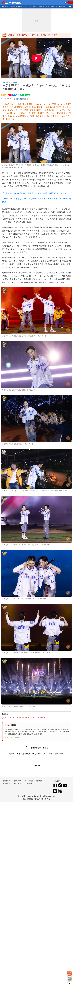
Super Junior (11, 717)
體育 (47, 6)
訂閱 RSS (8, 738)
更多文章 (17, 738)
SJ (3, 717)
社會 (29, 6)
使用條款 (6, 783)
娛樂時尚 (13, 6)
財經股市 (41, 6)
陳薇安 (19, 99)
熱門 (7, 6)
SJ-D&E (33, 717)
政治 (20, 6)
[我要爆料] (69, 973)
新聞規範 (39, 781)
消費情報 (28, 783)
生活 (24, 6)
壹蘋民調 (54, 6)
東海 (20, 717)
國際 (34, 6)
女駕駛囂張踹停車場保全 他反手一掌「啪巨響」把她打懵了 (32, 35)
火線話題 (62, 6)
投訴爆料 (17, 783)
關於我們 (6, 781)
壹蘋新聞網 (6, 82)
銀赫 (26, 717)
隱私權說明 (28, 781)
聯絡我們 (17, 781)
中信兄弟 (40, 717)
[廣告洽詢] (69, 978)
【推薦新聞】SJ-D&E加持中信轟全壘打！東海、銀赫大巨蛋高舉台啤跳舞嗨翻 (35, 193)
